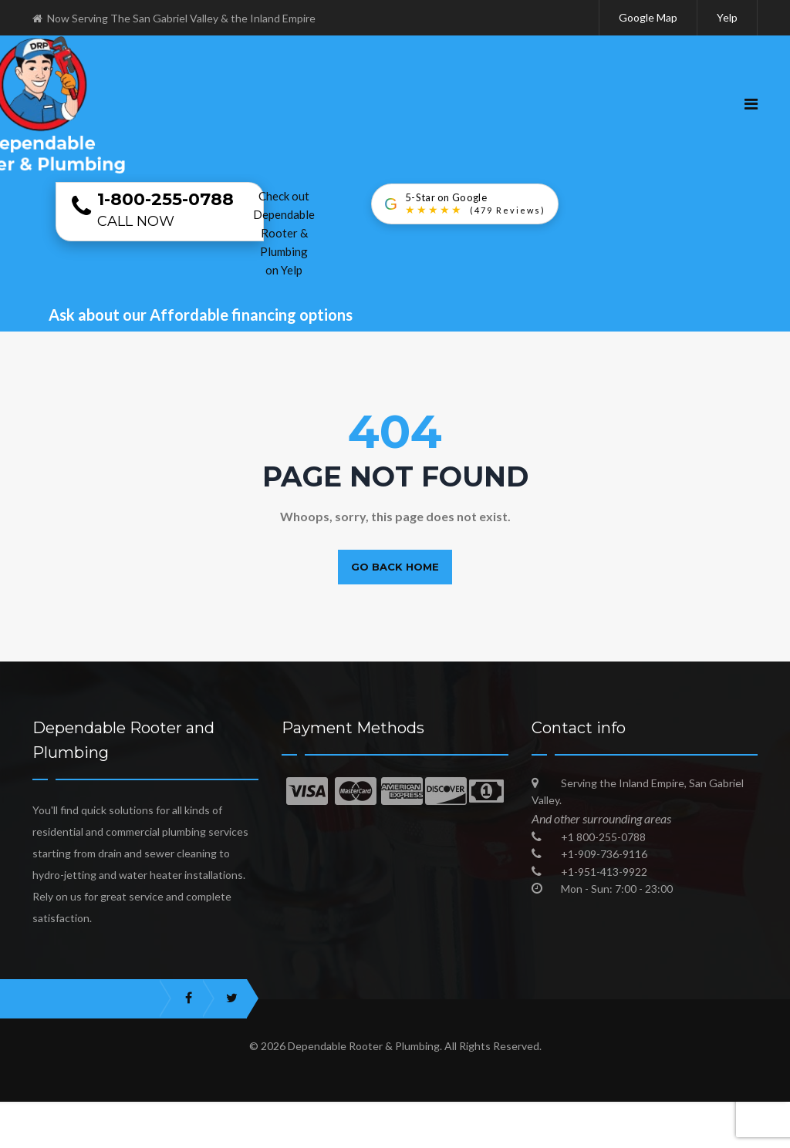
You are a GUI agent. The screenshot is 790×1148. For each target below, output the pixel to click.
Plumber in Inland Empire (360, 1113)
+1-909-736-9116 (604, 853)
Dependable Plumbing (509, 1113)
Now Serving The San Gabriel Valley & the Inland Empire (174, 18)
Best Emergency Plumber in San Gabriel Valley (149, 1113)
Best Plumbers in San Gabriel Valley (331, 1136)
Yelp (727, 17)
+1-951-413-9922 (604, 871)
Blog (465, 1136)
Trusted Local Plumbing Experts (677, 1113)
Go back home (395, 567)
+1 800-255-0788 (603, 836)
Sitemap (528, 1136)
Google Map (648, 17)
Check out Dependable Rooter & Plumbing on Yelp (284, 233)
